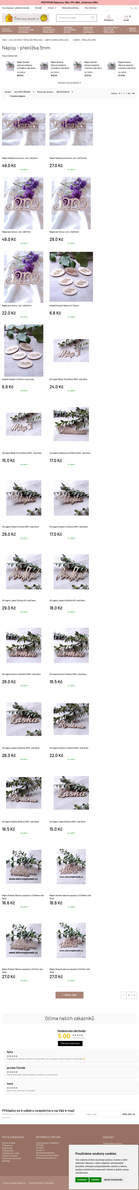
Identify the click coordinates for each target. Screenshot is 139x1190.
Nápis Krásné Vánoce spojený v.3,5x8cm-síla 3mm (60, 65)
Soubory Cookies (10, 1156)
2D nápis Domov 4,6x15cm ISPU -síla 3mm (21, 674)
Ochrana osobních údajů (47, 1155)
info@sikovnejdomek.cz (135, 8)
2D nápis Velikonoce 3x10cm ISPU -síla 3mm (70, 453)
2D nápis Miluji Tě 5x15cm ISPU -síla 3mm (68, 379)
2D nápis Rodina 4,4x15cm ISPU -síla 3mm (69, 748)
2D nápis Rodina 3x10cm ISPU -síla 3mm (20, 822)
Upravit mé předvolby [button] (113, 1180)
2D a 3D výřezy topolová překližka (111, 30)
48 (129, 93)
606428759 (132, 8)
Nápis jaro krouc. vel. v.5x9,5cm (64, 232)
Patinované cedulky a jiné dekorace (26, 30)
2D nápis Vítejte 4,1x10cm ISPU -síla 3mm (69, 527)
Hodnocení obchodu (11, 1158)
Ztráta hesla (7, 1151)
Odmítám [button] (95, 1180)
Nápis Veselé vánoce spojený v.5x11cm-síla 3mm (93, 65)
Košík (127, 18)
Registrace (7, 1148)
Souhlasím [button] (82, 1180)
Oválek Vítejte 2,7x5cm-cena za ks (18, 379)
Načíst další (70, 995)
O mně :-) (52, 8)
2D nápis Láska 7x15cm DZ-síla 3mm (19, 600)
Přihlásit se (128, 1114)
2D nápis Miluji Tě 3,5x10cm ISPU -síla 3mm (22, 453)
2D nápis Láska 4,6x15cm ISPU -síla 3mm (21, 748)
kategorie (133, 30)
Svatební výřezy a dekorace (88, 30)
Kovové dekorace (7, 30)
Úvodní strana (8, 1143)
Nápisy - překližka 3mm (85, 40)
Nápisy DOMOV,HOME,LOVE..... (58, 40)
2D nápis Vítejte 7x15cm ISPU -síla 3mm (20, 527)
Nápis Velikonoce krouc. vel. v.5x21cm (20, 158)
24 (124, 93)
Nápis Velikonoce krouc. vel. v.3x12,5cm (68, 158)
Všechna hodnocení (70, 1043)
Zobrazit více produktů (68, 83)
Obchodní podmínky (70, 8)
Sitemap (6, 1161)
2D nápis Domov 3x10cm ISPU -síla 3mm (68, 674)
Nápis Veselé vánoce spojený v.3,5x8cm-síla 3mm (26, 65)
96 (133, 93)
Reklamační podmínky (46, 1158)
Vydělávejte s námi (11, 1153)
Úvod (4, 40)
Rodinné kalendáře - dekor (70, 30)
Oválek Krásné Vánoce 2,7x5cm (64, 306)
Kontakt (38, 8)
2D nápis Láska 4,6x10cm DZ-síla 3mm (67, 600)
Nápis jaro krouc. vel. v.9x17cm (16, 232)
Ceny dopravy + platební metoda (15, 8)
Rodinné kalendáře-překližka (49, 30)
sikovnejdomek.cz (17, 1183)
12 (119, 93)
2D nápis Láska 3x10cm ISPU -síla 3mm (67, 822)
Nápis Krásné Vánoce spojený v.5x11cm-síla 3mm (126, 65)
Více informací (91, 8)
